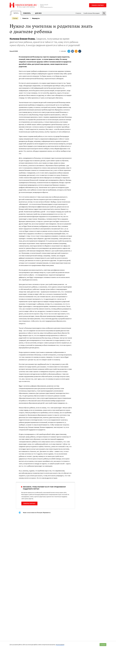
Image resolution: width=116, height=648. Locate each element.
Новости (25, 18)
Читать (16, 13)
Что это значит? (60, 644)
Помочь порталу (29, 503)
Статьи (15, 18)
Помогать (27, 13)
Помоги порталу (98, 5)
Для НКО (38, 13)
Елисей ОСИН (14, 51)
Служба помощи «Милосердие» (91, 13)
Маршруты (36, 18)
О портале (78, 13)
